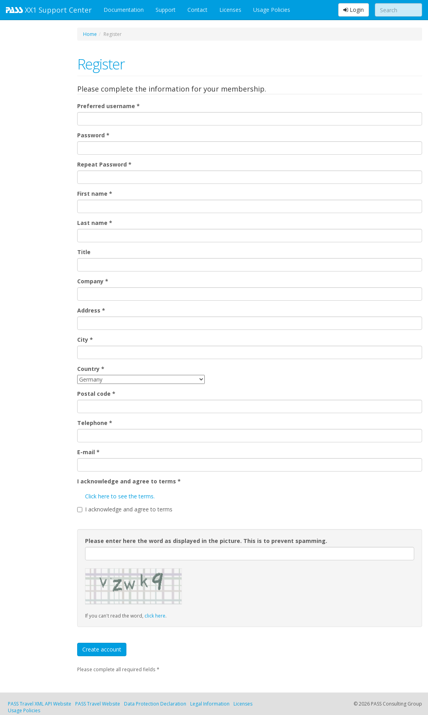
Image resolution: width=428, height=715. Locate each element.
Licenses (230, 9)
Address (91, 310)
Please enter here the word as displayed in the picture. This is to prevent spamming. (206, 541)
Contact (197, 9)
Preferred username (108, 106)
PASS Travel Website (97, 703)
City (85, 339)
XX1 (49, 10)
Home (90, 34)
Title (84, 252)
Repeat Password (104, 164)
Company (92, 281)
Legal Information (210, 703)
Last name (94, 222)
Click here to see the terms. (120, 496)
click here (155, 615)
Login (353, 9)
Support (166, 9)
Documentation (124, 9)
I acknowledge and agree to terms (129, 481)
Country (90, 368)
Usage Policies (271, 9)
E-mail (88, 452)
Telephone (94, 423)
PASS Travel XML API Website (39, 703)
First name (94, 193)
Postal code (96, 393)
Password (93, 135)
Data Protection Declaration (155, 703)
